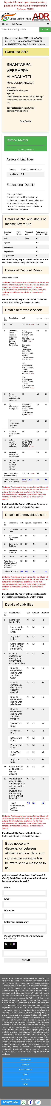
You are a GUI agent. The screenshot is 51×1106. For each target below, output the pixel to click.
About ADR (25, 1065)
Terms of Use (25, 1079)
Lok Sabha (17, 24)
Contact (25, 1074)
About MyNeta (25, 1060)
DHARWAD (36, 38)
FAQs (25, 1084)
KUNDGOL (10, 41)
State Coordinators (25, 1069)
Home (5, 24)
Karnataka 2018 (21, 38)
